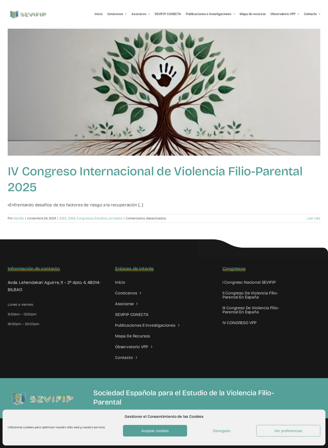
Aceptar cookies (155, 431)
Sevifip (19, 218)
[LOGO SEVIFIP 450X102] (29, 11)
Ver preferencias (288, 431)
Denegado (221, 431)
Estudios (101, 218)
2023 (63, 218)
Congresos (84, 218)
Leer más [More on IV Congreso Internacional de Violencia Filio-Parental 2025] (313, 218)
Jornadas (115, 218)
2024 (71, 218)
